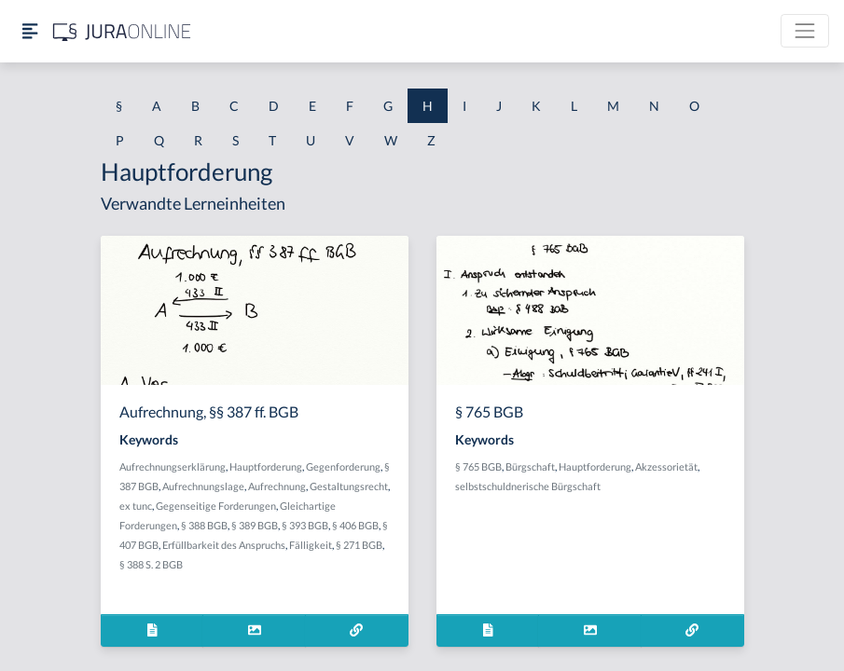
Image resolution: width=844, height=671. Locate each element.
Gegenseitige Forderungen (216, 506)
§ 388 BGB (204, 525)
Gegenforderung (343, 466)
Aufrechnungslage (203, 486)
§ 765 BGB (478, 466)
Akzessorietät (666, 466)
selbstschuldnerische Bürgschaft (528, 486)
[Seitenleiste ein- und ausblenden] (30, 31)
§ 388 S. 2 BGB (151, 564)
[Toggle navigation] (805, 31)
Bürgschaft (530, 466)
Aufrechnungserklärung (172, 466)
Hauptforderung (265, 466)
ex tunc (135, 506)
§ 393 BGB (305, 525)
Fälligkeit (310, 545)
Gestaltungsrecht (349, 486)
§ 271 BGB (359, 545)
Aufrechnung (277, 486)
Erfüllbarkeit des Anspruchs (223, 545)
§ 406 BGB (355, 525)
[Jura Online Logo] (122, 31)
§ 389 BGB (254, 525)
